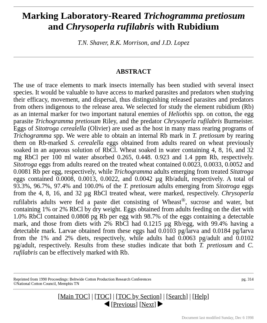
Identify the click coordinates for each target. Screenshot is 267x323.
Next (147, 304)
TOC (102, 296)
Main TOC (74, 296)
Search (177, 296)
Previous (124, 304)
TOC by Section (139, 296)
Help (201, 296)
